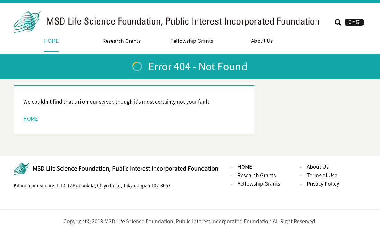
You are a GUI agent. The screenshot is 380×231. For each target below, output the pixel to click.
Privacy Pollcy (323, 183)
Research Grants (122, 40)
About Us (262, 40)
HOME (51, 40)
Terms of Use (322, 175)
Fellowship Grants (191, 40)
